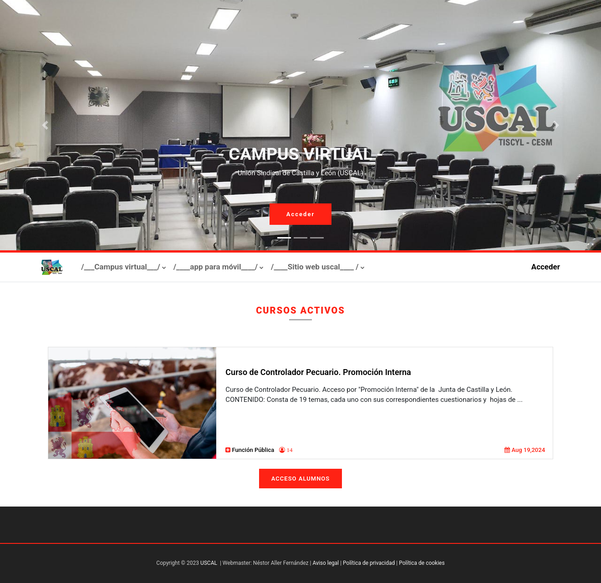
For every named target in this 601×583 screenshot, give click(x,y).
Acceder (300, 214)
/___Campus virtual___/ (120, 266)
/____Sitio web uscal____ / (315, 266)
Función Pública (254, 449)
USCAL (208, 563)
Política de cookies (422, 563)
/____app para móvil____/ (215, 266)
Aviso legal (325, 563)
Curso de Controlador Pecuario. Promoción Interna (318, 372)
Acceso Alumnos (300, 478)
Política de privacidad (369, 563)
